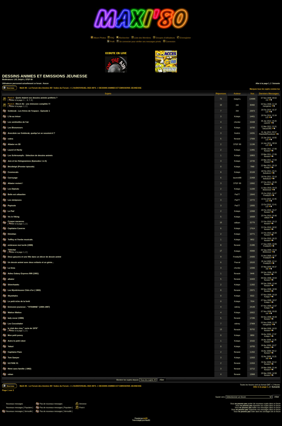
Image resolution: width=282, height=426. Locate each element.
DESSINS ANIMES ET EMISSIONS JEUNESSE (44, 76)
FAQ (111, 38)
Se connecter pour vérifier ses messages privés (139, 41)
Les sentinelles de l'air (18, 122)
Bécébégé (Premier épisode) (21, 166)
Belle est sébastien (17, 194)
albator (11, 279)
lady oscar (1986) (16, 318)
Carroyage (12, 178)
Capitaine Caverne (16, 228)
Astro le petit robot (16, 341)
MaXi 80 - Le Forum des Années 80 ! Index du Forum (44, 88)
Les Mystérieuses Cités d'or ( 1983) (24, 290)
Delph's (21, 79)
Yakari (10, 346)
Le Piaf (11, 211)
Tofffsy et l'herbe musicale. (20, 239)
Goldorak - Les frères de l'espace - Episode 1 (29, 111)
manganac (267, 106)
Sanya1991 (267, 129)
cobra (10, 139)
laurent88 (237, 178)
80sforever (267, 190)
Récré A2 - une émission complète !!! (33, 104)
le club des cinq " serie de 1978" (23, 328)
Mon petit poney (15, 335)
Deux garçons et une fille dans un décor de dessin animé (34, 257)
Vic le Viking (13, 217)
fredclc (237, 133)
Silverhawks (13, 285)
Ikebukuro (267, 173)
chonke (237, 122)
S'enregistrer (184, 38)
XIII (237, 105)
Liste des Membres (141, 38)
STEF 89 (29, 79)
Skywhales (13, 296)
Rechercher (122, 38)
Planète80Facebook (267, 134)
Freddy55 (267, 195)
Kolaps (237, 116)
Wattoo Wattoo (15, 312)
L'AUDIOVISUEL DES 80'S (84, 88)
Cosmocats (13, 172)
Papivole (12, 205)
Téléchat (12, 250)
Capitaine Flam (15, 352)
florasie (237, 139)
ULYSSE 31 (13, 363)
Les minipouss (15, 200)
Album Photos (98, 38)
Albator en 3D (14, 144)
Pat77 (237, 194)
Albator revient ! (15, 183)
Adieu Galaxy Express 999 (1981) (23, 273)
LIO (15, 79)
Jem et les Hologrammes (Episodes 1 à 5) (27, 161)
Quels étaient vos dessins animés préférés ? (36, 98)
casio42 (267, 123)
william (267, 218)
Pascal (237, 262)
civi (267, 100)
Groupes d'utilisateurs (164, 38)
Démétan (12, 234)
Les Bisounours (15, 127)
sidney (237, 307)
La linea (11, 268)
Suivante (276, 83)
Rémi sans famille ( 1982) (19, 369)
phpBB (145, 418)
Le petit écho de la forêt (19, 301)
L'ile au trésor (14, 116)
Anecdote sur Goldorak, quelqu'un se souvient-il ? (31, 133)
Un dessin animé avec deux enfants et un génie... (31, 262)
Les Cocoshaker (15, 324)
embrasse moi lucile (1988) (20, 245)
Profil (110, 41)
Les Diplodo (13, 189)
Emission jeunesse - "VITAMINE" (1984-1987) (29, 307)
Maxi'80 (147, 420)
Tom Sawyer (13, 357)
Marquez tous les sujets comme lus (265, 89)
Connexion (169, 41)
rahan (10, 374)
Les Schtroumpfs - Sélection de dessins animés (30, 155)
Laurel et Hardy (15, 150)
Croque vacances (16, 221)
